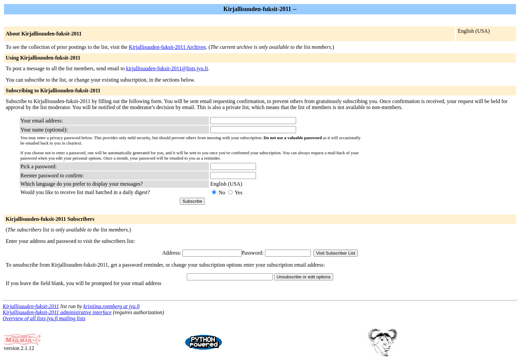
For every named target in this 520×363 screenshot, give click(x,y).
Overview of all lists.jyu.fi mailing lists (44, 318)
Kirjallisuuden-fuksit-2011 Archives (167, 47)
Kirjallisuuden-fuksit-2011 (31, 306)
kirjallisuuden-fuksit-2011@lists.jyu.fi (167, 68)
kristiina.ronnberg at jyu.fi (111, 306)
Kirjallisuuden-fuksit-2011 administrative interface (57, 312)
